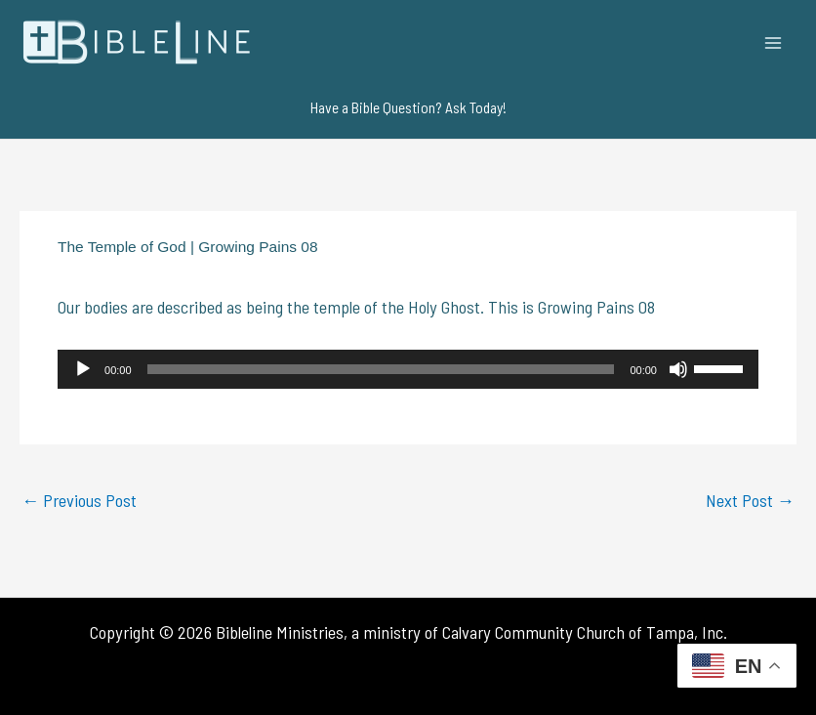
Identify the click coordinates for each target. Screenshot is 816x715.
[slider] (381, 369)
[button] (408, 107)
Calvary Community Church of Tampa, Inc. (584, 632)
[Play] (83, 369)
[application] (408, 369)
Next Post (750, 500)
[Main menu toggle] (773, 42)
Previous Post (79, 500)
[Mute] (678, 369)
